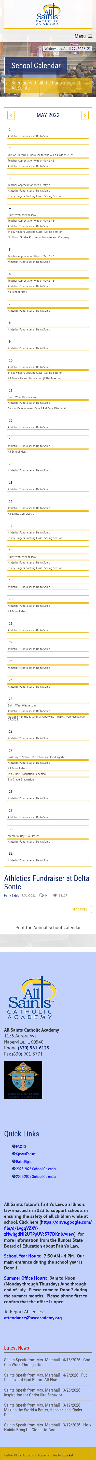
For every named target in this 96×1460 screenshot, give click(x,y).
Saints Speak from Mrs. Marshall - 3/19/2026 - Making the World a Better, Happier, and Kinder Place (48, 1410)
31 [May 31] (10, 853)
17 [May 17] (10, 526)
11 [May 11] (10, 390)
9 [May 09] (10, 341)
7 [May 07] (10, 304)
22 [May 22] (10, 642)
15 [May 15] (10, 482)
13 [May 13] (10, 439)
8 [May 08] (10, 323)
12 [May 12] (10, 420)
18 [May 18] (10, 550)
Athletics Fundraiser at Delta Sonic (29, 136)
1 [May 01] (10, 129)
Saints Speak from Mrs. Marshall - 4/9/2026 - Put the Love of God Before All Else (48, 1378)
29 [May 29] (10, 810)
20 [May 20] (10, 599)
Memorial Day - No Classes (23, 836)
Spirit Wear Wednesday (22, 215)
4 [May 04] (10, 208)
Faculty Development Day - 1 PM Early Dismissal (37, 408)
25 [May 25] (10, 699)
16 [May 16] (10, 501)
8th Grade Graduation (21, 779)
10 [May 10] (10, 360)
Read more (80, 909)
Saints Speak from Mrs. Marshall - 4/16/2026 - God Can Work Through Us (48, 1362)
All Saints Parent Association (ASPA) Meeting (34, 378)
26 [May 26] (10, 731)
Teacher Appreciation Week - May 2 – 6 (31, 160)
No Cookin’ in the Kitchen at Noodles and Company (38, 237)
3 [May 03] (10, 178)
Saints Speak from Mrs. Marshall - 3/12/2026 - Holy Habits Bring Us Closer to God (48, 1428)
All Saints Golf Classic (21, 513)
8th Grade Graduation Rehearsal (27, 774)
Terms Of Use (83, 1452)
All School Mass (17, 292)
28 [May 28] (10, 791)
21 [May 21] (10, 623)
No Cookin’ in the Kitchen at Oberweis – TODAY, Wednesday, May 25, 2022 (46, 718)
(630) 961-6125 (33, 1048)
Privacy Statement (59, 1452)
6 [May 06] (10, 274)
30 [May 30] (10, 829)
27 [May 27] (10, 750)
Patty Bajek (11, 895)
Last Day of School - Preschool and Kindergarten (37, 757)
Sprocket (67, 1455)
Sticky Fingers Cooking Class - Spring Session (35, 196)
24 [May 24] (10, 680)
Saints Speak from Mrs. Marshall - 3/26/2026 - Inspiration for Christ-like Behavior (48, 1393)
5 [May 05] (10, 249)
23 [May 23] (10, 661)
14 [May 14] (10, 463)
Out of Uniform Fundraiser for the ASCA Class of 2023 (40, 155)
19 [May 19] (10, 580)
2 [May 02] (10, 148)
